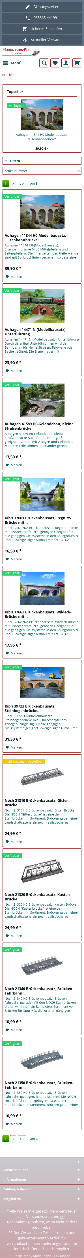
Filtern (12, 161)
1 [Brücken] (5, 183)
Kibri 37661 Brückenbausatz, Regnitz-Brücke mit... (38, 520)
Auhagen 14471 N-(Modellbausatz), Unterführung (36, 331)
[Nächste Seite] (13, 183)
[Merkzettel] (54, 62)
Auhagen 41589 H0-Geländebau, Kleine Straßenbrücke (39, 426)
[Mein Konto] (65, 62)
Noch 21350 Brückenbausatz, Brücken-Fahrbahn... (39, 1085)
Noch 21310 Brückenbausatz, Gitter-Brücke (37, 802)
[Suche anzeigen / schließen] (43, 62)
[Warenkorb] (76, 62)
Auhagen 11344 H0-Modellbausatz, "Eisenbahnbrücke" (42, 136)
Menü (12, 62)
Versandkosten (39, 1216)
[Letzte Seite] (22, 183)
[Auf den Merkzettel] (14, 276)
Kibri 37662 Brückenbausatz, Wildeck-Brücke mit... (38, 614)
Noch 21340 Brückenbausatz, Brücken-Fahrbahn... (39, 990)
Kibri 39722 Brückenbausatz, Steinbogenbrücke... (30, 708)
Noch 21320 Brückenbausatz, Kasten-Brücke (38, 896)
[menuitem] (12, 62)
